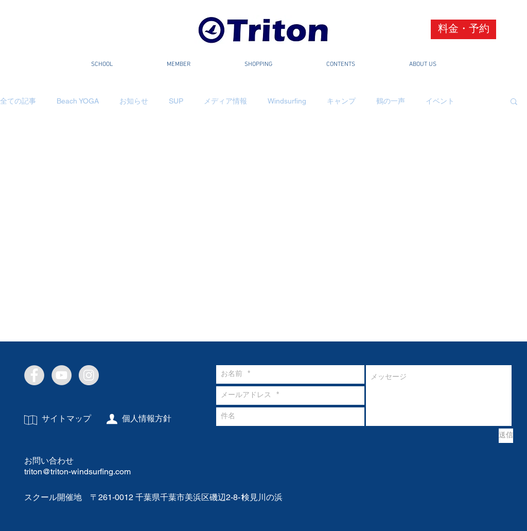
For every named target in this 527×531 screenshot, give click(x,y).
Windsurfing (287, 101)
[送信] (506, 436)
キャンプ (341, 101)
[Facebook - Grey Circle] (34, 375)
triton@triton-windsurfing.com (77, 471)
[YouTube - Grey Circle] (61, 375)
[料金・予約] (463, 29)
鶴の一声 (390, 101)
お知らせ (133, 101)
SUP (176, 101)
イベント (440, 101)
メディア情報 (225, 101)
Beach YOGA (78, 101)
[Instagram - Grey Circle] (89, 375)
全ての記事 (18, 101)
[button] (514, 102)
